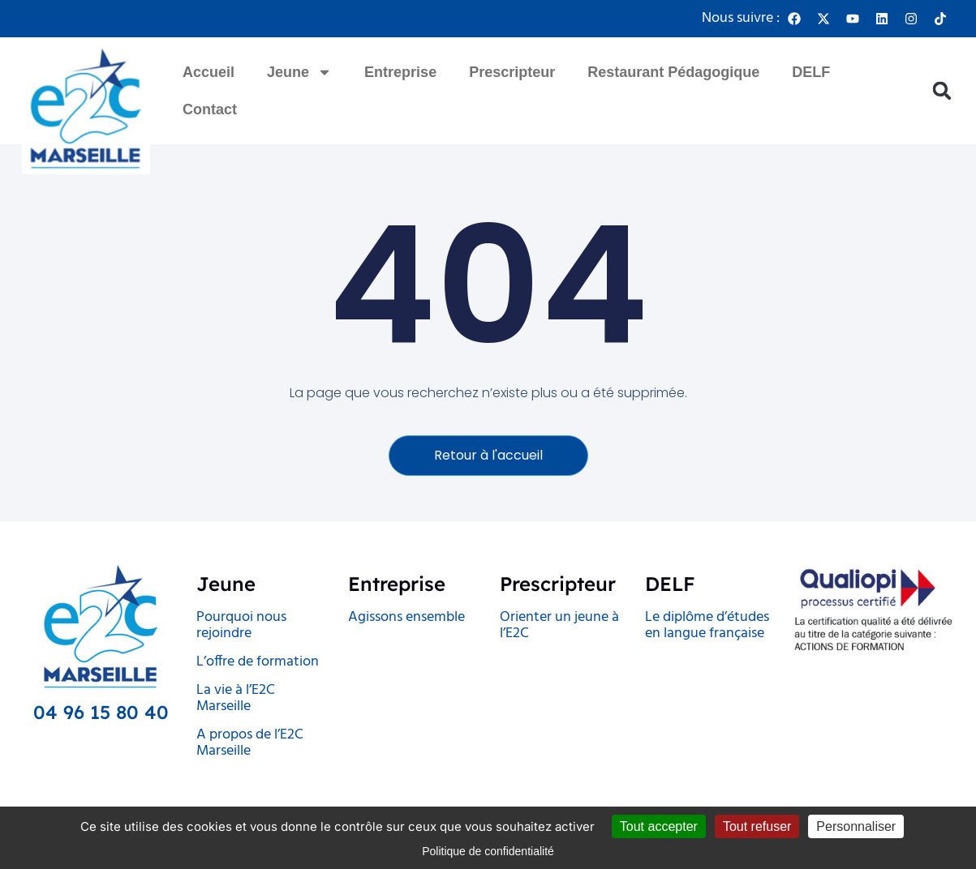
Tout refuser (757, 826)
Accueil (208, 72)
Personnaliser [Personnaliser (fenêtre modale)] (856, 826)
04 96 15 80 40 (101, 712)
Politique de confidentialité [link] (488, 851)
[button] (941, 91)
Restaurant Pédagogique (673, 72)
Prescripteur (512, 72)
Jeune (299, 72)
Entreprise (400, 72)
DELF (811, 72)
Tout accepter (659, 826)
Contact (210, 109)
